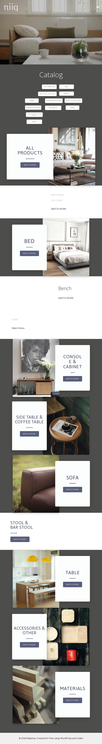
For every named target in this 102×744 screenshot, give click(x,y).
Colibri (80, 738)
